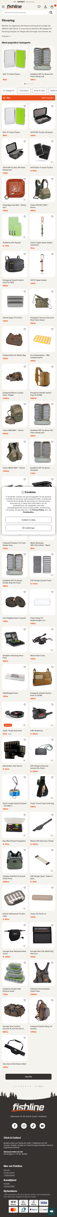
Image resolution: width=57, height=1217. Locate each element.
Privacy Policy (38, 510)
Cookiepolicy (28, 512)
